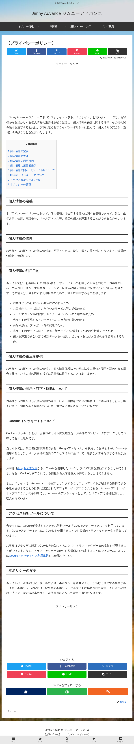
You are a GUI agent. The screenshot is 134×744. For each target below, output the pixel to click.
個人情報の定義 (18, 151)
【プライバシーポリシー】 (77, 734)
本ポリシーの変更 (19, 184)
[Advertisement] (67, 88)
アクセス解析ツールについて (26, 179)
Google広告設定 (27, 468)
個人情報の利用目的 (21, 160)
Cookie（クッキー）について (26, 175)
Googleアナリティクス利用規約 (29, 555)
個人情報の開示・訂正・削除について (31, 170)
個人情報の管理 (18, 156)
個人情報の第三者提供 (22, 165)
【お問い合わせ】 (52, 734)
